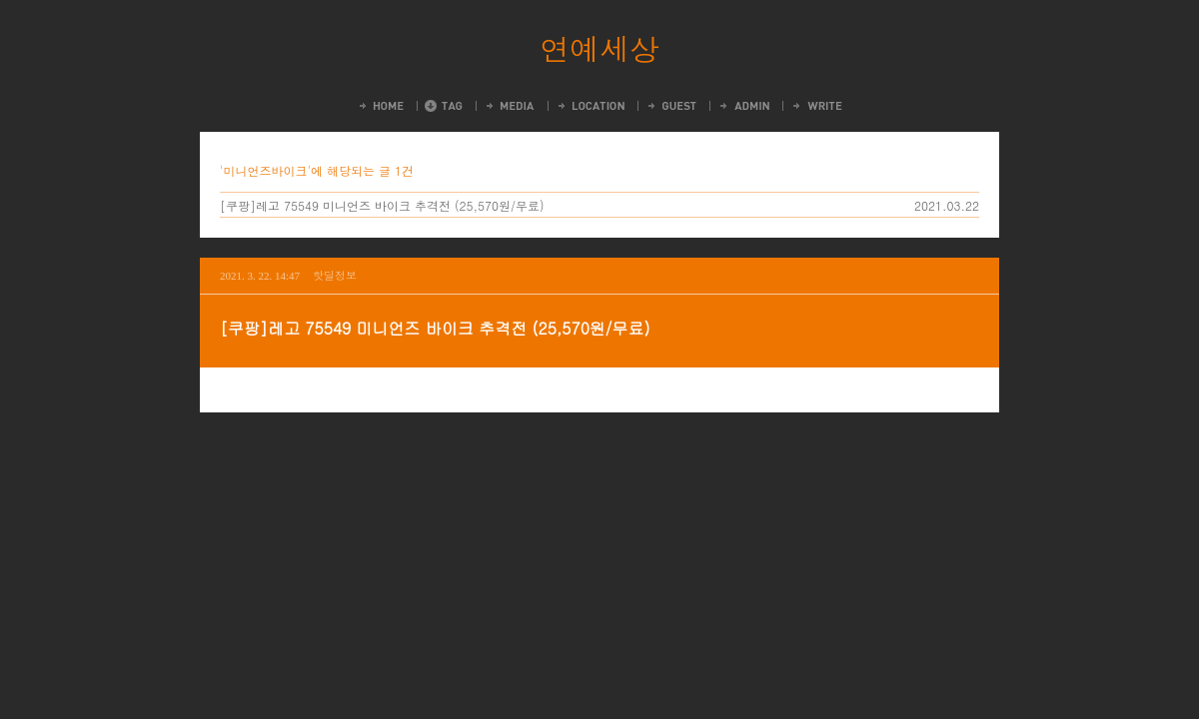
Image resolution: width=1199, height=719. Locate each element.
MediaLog (509, 106)
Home (380, 106)
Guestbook (670, 106)
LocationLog (590, 106)
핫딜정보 (335, 275)
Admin (743, 106)
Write (816, 106)
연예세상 (599, 48)
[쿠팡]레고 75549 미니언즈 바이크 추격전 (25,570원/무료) (382, 205)
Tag (444, 106)
